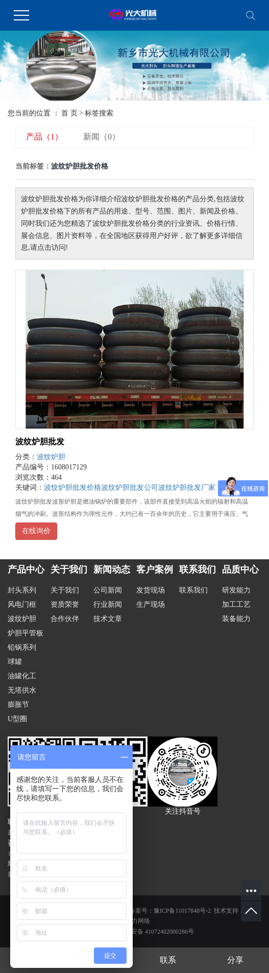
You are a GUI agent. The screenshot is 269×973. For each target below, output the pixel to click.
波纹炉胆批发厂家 (186, 487)
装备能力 (236, 619)
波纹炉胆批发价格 (72, 487)
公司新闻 (107, 590)
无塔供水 (22, 690)
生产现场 (150, 604)
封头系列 (22, 590)
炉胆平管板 (25, 633)
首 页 (69, 113)
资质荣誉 (65, 604)
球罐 (15, 662)
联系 (168, 960)
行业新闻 (107, 604)
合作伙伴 (65, 619)
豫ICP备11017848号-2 (182, 910)
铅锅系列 (22, 647)
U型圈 (17, 719)
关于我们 (65, 590)
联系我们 (193, 590)
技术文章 (107, 619)
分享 (235, 960)
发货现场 (150, 590)
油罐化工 (22, 676)
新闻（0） (101, 136)
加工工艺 (236, 604)
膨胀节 (18, 704)
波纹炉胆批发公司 (129, 487)
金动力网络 (134, 920)
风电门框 (22, 604)
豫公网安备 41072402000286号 (147, 931)
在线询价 (36, 531)
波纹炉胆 (51, 457)
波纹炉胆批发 (39, 441)
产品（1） (44, 136)
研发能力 (236, 590)
